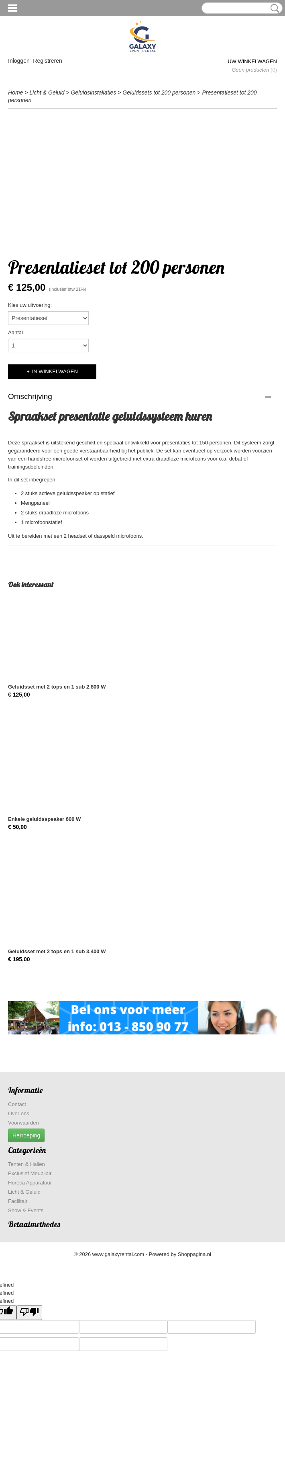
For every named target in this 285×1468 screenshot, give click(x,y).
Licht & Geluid (46, 92)
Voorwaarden (23, 1123)
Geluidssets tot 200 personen (158, 92)
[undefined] (29, 1312)
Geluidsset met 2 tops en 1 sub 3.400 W (57, 951)
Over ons (18, 1113)
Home (15, 92)
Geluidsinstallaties (93, 92)
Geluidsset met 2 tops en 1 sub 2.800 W (57, 687)
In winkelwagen (55, 371)
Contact (17, 1104)
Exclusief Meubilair (29, 1173)
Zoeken (273, 8)
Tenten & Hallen (26, 1164)
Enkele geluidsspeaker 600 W (44, 819)
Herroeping (26, 1135)
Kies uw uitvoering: (30, 305)
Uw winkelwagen (252, 61)
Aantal (15, 332)
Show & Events (25, 1210)
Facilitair (17, 1201)
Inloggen (19, 61)
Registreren (47, 61)
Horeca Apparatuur (30, 1183)
